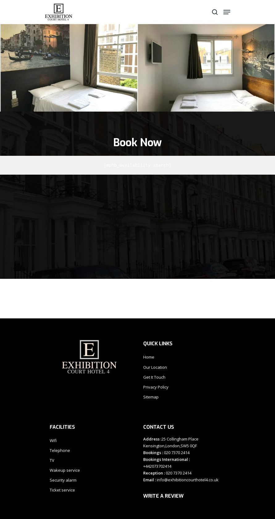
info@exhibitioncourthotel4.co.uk (187, 480)
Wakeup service (65, 470)
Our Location (155, 367)
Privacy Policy (156, 387)
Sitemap (151, 397)
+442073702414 (157, 466)
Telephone (60, 450)
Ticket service (62, 490)
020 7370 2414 (176, 452)
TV (52, 460)
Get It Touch (154, 377)
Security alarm (63, 480)
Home (148, 357)
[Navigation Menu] (226, 12)
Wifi (53, 440)
